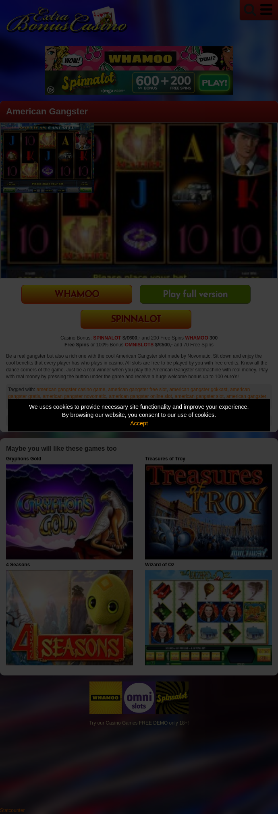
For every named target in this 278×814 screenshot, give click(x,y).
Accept (139, 423)
